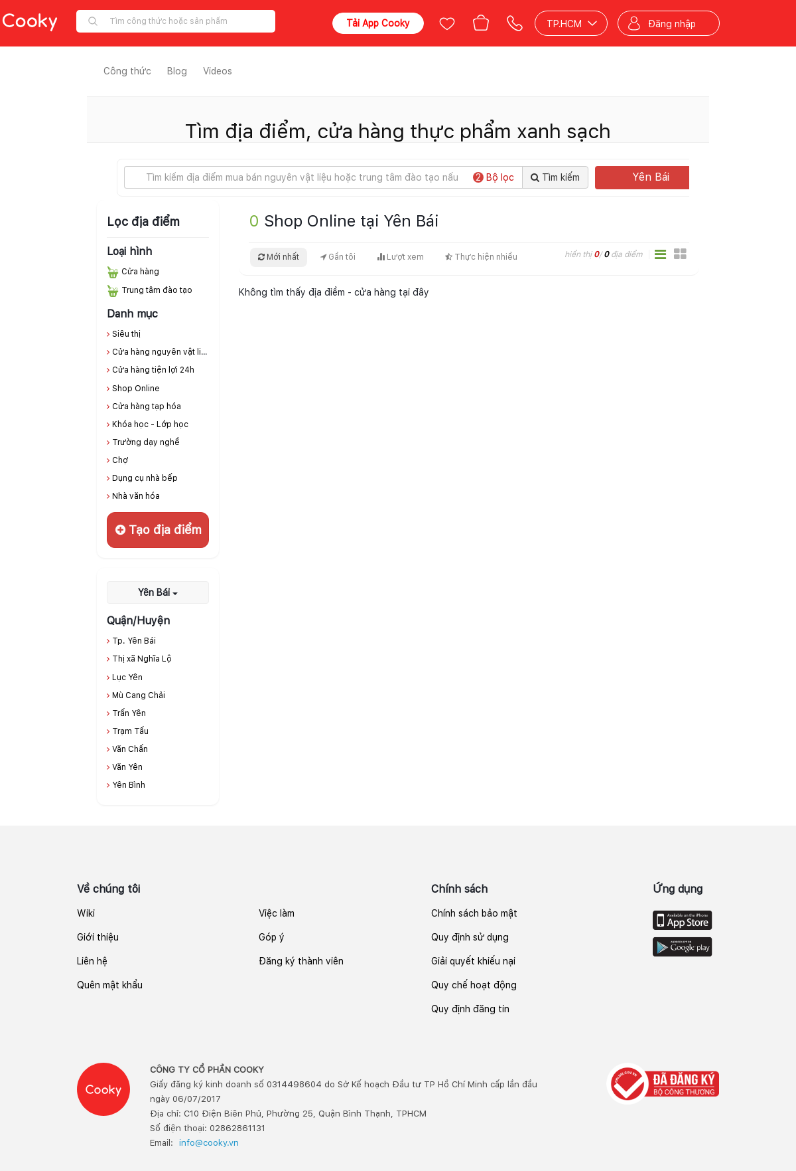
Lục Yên (127, 677)
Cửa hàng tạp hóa (146, 406)
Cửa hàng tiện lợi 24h (153, 370)
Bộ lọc (493, 177)
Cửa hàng (140, 271)
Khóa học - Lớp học (150, 424)
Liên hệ (92, 961)
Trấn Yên (129, 713)
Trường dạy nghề (146, 442)
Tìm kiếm (555, 177)
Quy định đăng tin (470, 1009)
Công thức (127, 71)
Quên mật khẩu (110, 985)
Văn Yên (127, 767)
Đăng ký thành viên (301, 961)
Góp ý (272, 937)
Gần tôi (338, 257)
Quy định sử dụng (470, 937)
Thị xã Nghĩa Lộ (142, 659)
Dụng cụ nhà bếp (145, 478)
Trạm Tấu (130, 731)
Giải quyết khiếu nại (473, 961)
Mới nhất (278, 257)
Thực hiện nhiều (481, 257)
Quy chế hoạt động (474, 985)
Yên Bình (128, 785)
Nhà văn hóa (136, 496)
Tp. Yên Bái (134, 641)
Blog (177, 71)
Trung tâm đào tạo (156, 290)
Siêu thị (126, 334)
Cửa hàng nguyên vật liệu (161, 352)
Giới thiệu (98, 937)
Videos (217, 71)
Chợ (120, 460)
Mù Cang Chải (138, 695)
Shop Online (136, 388)
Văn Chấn (130, 749)
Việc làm (277, 913)
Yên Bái (664, 177)
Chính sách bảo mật (474, 913)
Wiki (86, 913)
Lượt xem (400, 257)
